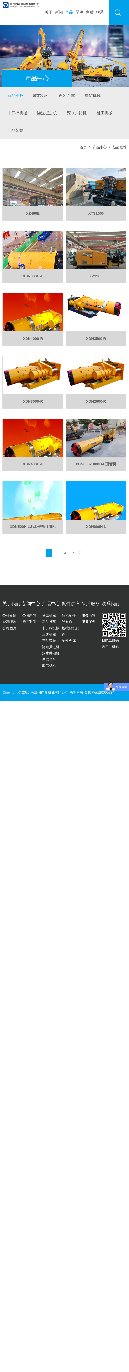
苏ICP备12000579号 (100, 692)
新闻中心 (31, 603)
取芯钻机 (41, 96)
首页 (83, 147)
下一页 (76, 553)
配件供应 (71, 603)
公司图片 (9, 628)
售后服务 (91, 603)
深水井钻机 (77, 113)
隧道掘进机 (47, 113)
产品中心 (100, 147)
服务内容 (89, 615)
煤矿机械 (93, 96)
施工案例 (29, 622)
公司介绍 (9, 615)
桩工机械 (104, 113)
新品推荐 (15, 96)
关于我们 (11, 603)
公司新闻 (29, 615)
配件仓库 (69, 641)
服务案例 (89, 622)
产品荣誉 (15, 130)
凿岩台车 (67, 96)
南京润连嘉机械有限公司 (49, 692)
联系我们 (110, 603)
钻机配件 (69, 615)
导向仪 (67, 622)
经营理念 (9, 622)
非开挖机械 (17, 113)
